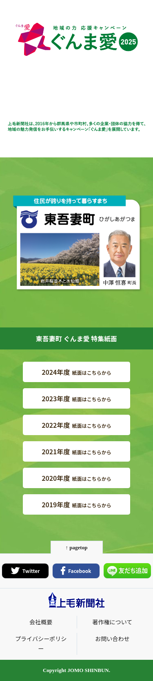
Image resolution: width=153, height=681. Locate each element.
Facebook (76, 571)
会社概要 (40, 622)
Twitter (25, 571)
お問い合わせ (112, 639)
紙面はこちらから (76, 372)
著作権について (112, 622)
